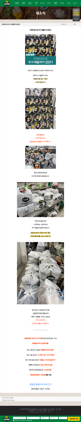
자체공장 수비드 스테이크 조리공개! (8, 400)
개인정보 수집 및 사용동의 (19, 420)
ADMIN (49, 412)
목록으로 (79, 394)
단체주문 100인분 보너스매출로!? (8, 397)
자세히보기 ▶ (29, 420)
